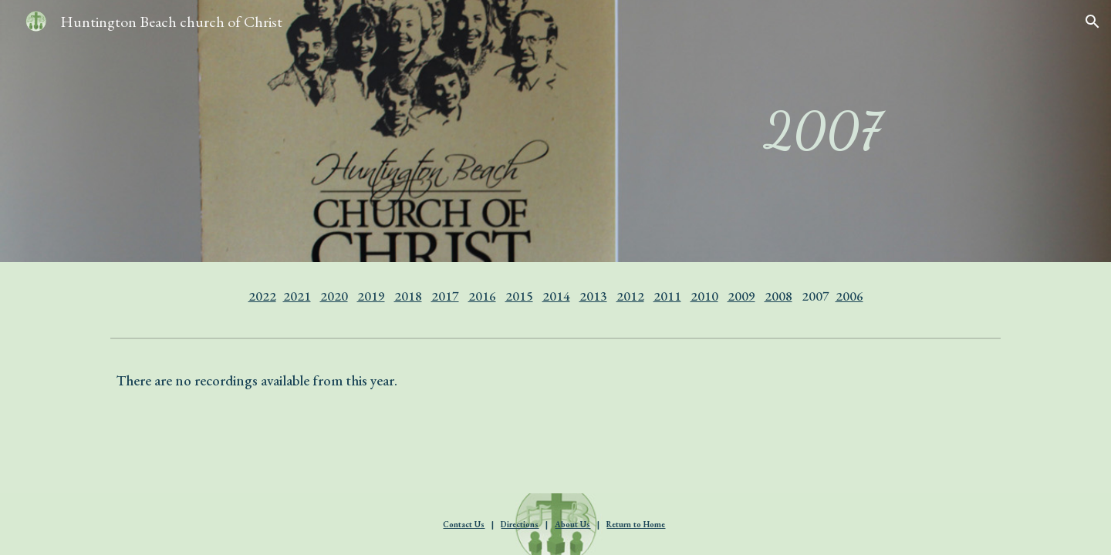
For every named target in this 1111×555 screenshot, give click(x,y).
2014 (556, 296)
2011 (667, 296)
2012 (630, 296)
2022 (262, 296)
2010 (704, 296)
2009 (741, 296)
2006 (849, 296)
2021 (297, 296)
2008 (778, 296)
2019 (371, 296)
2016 (482, 296)
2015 (519, 296)
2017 (445, 296)
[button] (1092, 21)
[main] (822, 131)
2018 (408, 296)
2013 (593, 296)
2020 (334, 296)
